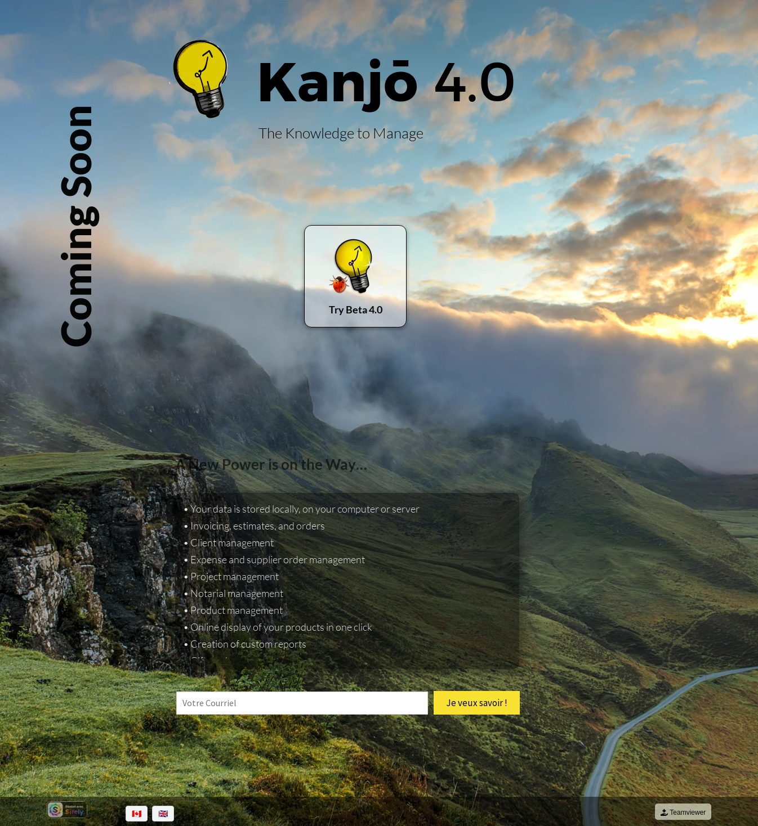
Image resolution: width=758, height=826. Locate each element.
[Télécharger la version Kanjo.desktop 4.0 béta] (355, 276)
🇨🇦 (136, 813)
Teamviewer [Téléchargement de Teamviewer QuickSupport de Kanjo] (683, 812)
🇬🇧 (163, 813)
